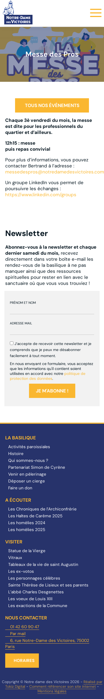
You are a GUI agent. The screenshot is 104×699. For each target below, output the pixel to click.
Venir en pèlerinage (27, 474)
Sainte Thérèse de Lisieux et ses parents (48, 585)
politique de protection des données (47, 376)
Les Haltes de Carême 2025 (35, 516)
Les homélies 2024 (26, 523)
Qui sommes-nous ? (28, 460)
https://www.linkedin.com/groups (40, 195)
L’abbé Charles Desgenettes (36, 592)
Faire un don (20, 488)
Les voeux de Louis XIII (30, 599)
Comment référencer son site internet (62, 686)
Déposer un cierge (26, 481)
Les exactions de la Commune (37, 605)
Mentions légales (52, 691)
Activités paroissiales (29, 447)
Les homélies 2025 (26, 529)
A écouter (18, 500)
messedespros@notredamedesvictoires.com (54, 172)
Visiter (13, 542)
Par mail (17, 633)
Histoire (16, 453)
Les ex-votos (21, 571)
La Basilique (20, 438)
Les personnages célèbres (34, 578)
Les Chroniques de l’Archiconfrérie (42, 509)
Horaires (24, 660)
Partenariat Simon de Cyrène (36, 467)
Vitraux (15, 557)
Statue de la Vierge (26, 551)
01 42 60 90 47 (24, 627)
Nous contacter (26, 618)
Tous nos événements (52, 105)
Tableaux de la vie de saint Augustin (43, 564)
